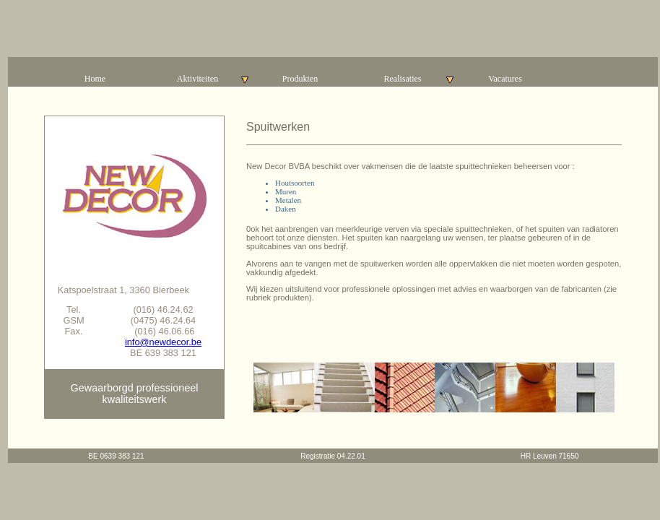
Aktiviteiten (213, 79)
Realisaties (419, 79)
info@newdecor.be (163, 342)
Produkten (300, 79)
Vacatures (505, 79)
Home (94, 79)
